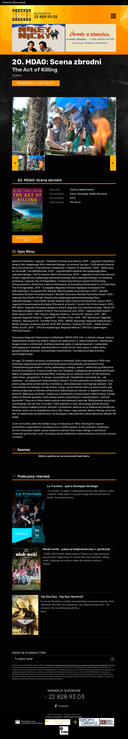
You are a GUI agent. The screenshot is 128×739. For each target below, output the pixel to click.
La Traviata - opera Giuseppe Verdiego (72, 486)
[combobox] (64, 2)
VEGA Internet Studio (73, 717)
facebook (61, 706)
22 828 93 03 (45, 17)
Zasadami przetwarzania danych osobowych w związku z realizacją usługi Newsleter (77, 665)
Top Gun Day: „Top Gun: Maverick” (62, 596)
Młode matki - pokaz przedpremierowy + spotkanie (76, 549)
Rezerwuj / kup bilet (36, 83)
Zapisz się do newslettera (29, 652)
